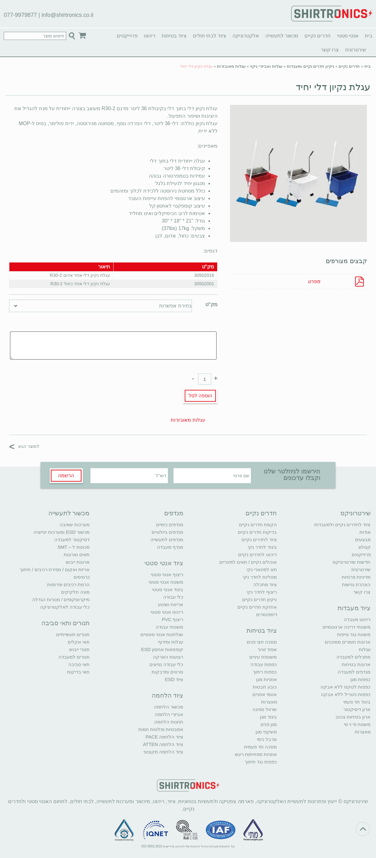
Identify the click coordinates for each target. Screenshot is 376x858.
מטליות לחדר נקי (260, 577)
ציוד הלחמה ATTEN (163, 744)
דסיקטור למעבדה (72, 539)
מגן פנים (269, 724)
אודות (365, 532)
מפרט (314, 281)
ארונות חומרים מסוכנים (347, 642)
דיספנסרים (266, 614)
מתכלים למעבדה (353, 656)
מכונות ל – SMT (73, 547)
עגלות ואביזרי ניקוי (266, 66)
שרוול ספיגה (264, 709)
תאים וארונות (77, 554)
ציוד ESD (174, 679)
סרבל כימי (267, 739)
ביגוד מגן (268, 716)
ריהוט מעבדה (357, 619)
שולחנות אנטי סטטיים (161, 634)
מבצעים (363, 539)
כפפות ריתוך (265, 671)
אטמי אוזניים (264, 694)
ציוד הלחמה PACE (164, 736)
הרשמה (66, 475)
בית (368, 35)
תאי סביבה (79, 664)
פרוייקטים (127, 35)
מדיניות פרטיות (356, 577)
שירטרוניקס (355, 513)
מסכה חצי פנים (262, 642)
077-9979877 (20, 15)
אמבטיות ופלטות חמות (160, 729)
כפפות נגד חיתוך (261, 761)
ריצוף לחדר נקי (262, 592)
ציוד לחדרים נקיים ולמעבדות (342, 524)
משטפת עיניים (263, 656)
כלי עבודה (173, 597)
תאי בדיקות (78, 671)
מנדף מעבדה (170, 547)
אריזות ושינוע (170, 604)
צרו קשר (330, 49)
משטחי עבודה (169, 627)
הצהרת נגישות (356, 584)
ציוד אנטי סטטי (163, 563)
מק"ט (211, 304)
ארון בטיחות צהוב (352, 716)
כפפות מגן (360, 679)
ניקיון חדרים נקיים (259, 599)
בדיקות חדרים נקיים (257, 532)
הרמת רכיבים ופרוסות (68, 584)
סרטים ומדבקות (167, 671)
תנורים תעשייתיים (73, 634)
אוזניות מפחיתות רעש (256, 754)
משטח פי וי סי (357, 724)
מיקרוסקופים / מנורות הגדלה (61, 599)
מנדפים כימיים (169, 524)
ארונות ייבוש (78, 562)
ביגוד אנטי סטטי (167, 589)
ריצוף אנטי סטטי (167, 574)
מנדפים (173, 513)
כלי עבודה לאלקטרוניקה (65, 607)
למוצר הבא (24, 446)
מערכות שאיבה (75, 524)
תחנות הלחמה (168, 721)
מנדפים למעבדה (354, 671)
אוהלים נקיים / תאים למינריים (248, 562)
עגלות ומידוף (170, 642)
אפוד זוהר (267, 649)
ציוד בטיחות (174, 35)
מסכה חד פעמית (260, 746)
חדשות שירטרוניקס (351, 562)
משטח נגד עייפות (353, 634)
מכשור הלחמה (168, 706)
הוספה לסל (200, 395)
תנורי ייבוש (79, 649)
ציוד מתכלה (265, 584)
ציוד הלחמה (167, 695)
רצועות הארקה (168, 656)
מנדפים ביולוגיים (167, 532)
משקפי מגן (266, 731)
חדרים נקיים (317, 35)
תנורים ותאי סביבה (66, 623)
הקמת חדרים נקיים (258, 524)
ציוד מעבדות (354, 608)
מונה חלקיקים (75, 592)
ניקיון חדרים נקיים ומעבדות (310, 66)
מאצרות (363, 731)
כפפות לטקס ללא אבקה (345, 686)
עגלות (365, 649)
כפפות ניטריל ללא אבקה (346, 694)
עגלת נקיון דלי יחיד (333, 87)
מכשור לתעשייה (281, 35)
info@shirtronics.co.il (67, 15)
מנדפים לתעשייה (166, 539)
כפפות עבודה (264, 664)
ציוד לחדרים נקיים (259, 539)
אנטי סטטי (348, 35)
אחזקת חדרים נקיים (257, 607)
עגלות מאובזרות (231, 66)
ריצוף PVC (172, 619)
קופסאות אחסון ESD (162, 649)
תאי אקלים (79, 642)
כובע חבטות (265, 686)
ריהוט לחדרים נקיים (257, 554)
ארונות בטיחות (356, 664)
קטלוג (364, 547)
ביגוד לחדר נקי (262, 547)
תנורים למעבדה (74, 656)
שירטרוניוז (355, 49)
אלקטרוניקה (245, 35)
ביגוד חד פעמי (356, 701)
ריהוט (149, 35)
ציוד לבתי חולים (209, 35)
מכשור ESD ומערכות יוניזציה (61, 532)
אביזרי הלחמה (169, 714)
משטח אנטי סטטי (166, 582)
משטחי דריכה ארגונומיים (346, 627)
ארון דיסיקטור (356, 709)
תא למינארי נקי (262, 569)
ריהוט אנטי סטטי (166, 612)
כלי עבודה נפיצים (166, 664)
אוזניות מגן (266, 679)
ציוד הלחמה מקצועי (163, 751)
